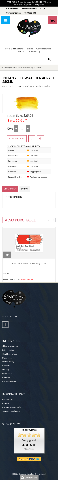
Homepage (6, 67)
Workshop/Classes (44, 49)
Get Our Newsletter (29, 8)
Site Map (5, 369)
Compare (6, 377)
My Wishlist (7, 373)
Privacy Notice (8, 350)
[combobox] (30, 59)
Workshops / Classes (11, 411)
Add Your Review (43, 86)
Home (7, 49)
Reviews (24, 188)
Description (10, 188)
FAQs (42, 8)
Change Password (9, 381)
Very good (29, 440)
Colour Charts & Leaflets (12, 407)
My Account (32, 52)
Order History (8, 362)
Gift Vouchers (12, 8)
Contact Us (6, 365)
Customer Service (13, 13)
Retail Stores (18, 49)
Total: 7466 (29, 449)
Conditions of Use (9, 354)
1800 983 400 (30, 13)
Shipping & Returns (10, 346)
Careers (30, 49)
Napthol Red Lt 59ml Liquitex (29, 263)
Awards (21, 52)
